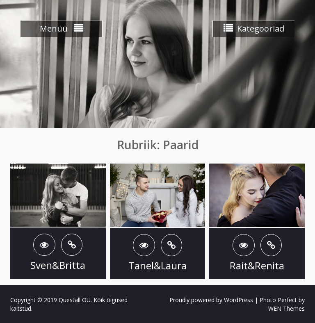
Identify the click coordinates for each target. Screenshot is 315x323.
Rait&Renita (257, 265)
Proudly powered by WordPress (211, 300)
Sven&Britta (57, 265)
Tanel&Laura (157, 265)
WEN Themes (286, 308)
